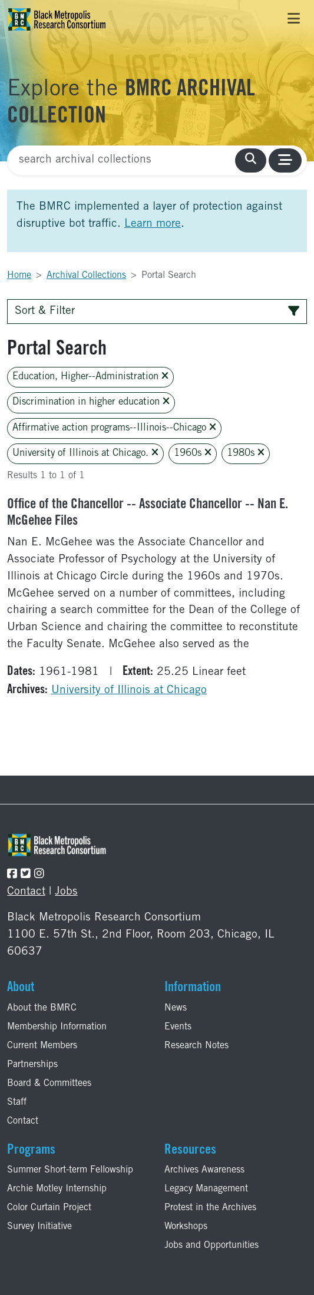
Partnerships (32, 1064)
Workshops (185, 1226)
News (175, 1008)
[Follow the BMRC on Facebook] (12, 874)
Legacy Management (206, 1189)
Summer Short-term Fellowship (70, 1170)
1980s (246, 453)
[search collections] (250, 160)
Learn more (152, 224)
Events (177, 1027)
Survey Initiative (39, 1226)
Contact (26, 891)
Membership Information (57, 1027)
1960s (192, 453)
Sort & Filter (157, 311)
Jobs (66, 891)
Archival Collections (86, 275)
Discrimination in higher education (91, 402)
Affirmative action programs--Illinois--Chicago (114, 427)
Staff (17, 1102)
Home (19, 275)
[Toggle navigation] (293, 19)
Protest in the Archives (210, 1208)
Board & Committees (49, 1083)
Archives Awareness (204, 1170)
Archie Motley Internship (57, 1189)
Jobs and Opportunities (211, 1245)
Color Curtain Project (49, 1208)
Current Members (42, 1046)
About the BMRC (42, 1008)
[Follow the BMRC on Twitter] (26, 874)
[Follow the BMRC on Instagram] (39, 874)
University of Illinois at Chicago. (85, 453)
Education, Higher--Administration (90, 376)
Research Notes (196, 1046)
